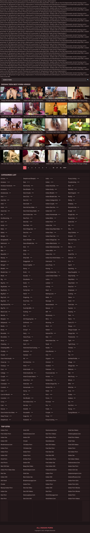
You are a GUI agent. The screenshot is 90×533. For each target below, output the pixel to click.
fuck (26, 304)
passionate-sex (52, 373)
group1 (27, 329)
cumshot (5, 398)
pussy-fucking (52, 419)
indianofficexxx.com (74, 477)
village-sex (73, 365)
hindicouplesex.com (74, 434)
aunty (4, 225)
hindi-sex (28, 383)
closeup (5, 365)
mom (49, 326)
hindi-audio (28, 369)
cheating (5, 344)
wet (71, 373)
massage (50, 301)
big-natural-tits (7, 304)
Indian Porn (4, 430)
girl (26, 315)
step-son (72, 286)
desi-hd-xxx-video (30, 207)
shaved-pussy (74, 239)
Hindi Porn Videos (73, 437)
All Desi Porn (27, 459)
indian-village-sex (53, 239)
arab (4, 203)
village (72, 362)
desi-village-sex (30, 229)
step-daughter (74, 272)
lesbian (49, 283)
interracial (51, 261)
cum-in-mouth (7, 394)
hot (26, 394)
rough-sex (73, 214)
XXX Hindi (4, 480)
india (49, 178)
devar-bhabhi (29, 239)
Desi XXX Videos (28, 491)
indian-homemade (53, 214)
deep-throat (6, 416)
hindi (26, 365)
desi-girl (27, 200)
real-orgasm (74, 193)
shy (70, 243)
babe (4, 229)
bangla (5, 236)
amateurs (5, 189)
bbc (3, 247)
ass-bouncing (6, 218)
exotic (26, 283)
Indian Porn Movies (74, 488)
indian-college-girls (53, 200)
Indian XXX (4, 441)
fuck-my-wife (29, 308)
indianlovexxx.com (29, 434)
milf (49, 311)
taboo (71, 297)
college (5, 373)
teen (71, 315)
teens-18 (72, 322)
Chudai (25, 441)
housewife (28, 412)
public (49, 409)
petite (49, 391)
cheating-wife (6, 347)
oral (48, 355)
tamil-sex (73, 304)
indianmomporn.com (74, 473)
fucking (27, 311)
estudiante (28, 279)
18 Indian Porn (27, 444)
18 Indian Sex (27, 448)
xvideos (72, 398)
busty (4, 340)
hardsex (27, 355)
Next (64, 167)
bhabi (4, 275)
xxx (71, 401)
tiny (71, 351)
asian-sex (5, 211)
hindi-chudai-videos (31, 376)
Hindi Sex (26, 473)
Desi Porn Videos (51, 434)
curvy (4, 401)
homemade (28, 387)
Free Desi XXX (50, 455)
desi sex (3, 473)
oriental (50, 362)
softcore (72, 257)
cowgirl (5, 380)
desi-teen (28, 225)
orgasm (50, 358)
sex (71, 225)
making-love (51, 293)
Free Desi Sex (50, 452)
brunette (5, 333)
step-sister (73, 283)
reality (71, 196)
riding (71, 200)
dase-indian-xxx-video (9, 412)
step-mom (73, 279)
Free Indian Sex (50, 462)
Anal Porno (4, 462)
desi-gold (27, 203)
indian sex (4, 491)
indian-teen (51, 232)
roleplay (72, 203)
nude (49, 344)
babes (4, 232)
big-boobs (6, 286)
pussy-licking (74, 178)
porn (49, 394)
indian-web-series (53, 243)
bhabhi (5, 268)
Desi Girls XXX (27, 498)
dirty (26, 254)
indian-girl (51, 211)
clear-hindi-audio (8, 358)
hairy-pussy (28, 337)
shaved (72, 236)
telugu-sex (73, 333)
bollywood (6, 322)
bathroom (5, 243)
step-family (73, 275)
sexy (71, 229)
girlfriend (28, 322)
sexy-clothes (73, 232)
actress (4, 178)
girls (26, 326)
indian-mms (51, 218)
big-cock (5, 297)
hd (26, 358)
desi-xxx (27, 232)
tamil (71, 301)
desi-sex (28, 221)
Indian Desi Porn (73, 466)
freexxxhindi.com (51, 470)
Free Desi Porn (50, 448)
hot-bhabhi (28, 398)
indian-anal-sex (52, 185)
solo (71, 261)
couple (5, 376)
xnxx (71, 391)
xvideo (72, 394)
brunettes (5, 337)
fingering (28, 297)
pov (48, 405)
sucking (72, 293)
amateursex (6, 193)
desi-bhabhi (28, 189)
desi (26, 182)
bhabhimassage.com (29, 480)
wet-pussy (73, 376)
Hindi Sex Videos (73, 430)
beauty (4, 257)
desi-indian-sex (30, 214)
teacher (72, 308)
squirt (71, 265)
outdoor (50, 365)
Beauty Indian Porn (7, 488)
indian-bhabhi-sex (53, 196)
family (27, 286)
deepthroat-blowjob (31, 178)
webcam (72, 369)
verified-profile (74, 358)
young (72, 409)
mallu (49, 297)
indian (50, 182)
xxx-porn (72, 405)
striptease (72, 290)
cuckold (5, 387)
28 (60, 167)
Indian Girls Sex (73, 470)
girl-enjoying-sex (30, 319)
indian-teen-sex (52, 236)
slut (71, 250)
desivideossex (50, 441)
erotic (26, 272)
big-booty (5, 290)
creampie (5, 383)
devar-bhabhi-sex (30, 243)
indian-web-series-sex (54, 247)
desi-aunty (28, 185)
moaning (50, 322)
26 (53, 167)
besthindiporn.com (29, 470)
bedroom (5, 261)
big (4, 279)
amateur (5, 182)
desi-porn (28, 218)
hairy (26, 333)
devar (26, 236)
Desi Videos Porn (51, 437)
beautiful (5, 254)
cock (4, 369)
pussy (49, 416)
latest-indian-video (53, 275)
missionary (50, 315)
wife (71, 383)
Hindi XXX (26, 430)
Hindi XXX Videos (73, 444)
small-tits (72, 254)
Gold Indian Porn (51, 480)
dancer (4, 409)
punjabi (49, 412)
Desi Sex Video (27, 488)
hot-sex (27, 405)
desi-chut (28, 196)
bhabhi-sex (6, 272)
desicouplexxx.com (29, 495)
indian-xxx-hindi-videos (55, 257)
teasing (72, 311)
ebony (26, 268)
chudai (5, 355)
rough (72, 211)
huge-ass (27, 416)
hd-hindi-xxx (29, 362)
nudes (49, 347)
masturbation (52, 304)
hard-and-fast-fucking (31, 347)
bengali (5, 265)
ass (3, 214)
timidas (72, 347)
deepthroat (6, 419)
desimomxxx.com (51, 430)
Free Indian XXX (50, 466)
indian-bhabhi (52, 193)
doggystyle (28, 261)
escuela (27, 275)
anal (4, 196)
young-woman (74, 412)
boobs (4, 326)
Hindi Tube (71, 441)
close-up (5, 362)
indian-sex (51, 225)
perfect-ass (51, 380)
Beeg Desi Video (28, 466)
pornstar (50, 401)
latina (49, 279)
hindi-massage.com (52, 495)
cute (4, 405)
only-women (51, 351)
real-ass (72, 189)
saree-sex (72, 221)
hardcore (28, 351)
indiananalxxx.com (74, 462)
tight (71, 340)
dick (26, 247)
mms (49, 319)
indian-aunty (51, 189)
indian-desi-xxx (52, 207)
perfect (50, 376)
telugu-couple (74, 329)
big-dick (5, 301)
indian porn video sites (8, 470)
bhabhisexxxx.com (6, 444)
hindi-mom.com (51, 498)
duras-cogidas (29, 265)
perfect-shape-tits (53, 383)
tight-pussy (73, 344)
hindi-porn (28, 380)
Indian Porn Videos (74, 498)
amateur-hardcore (8, 185)
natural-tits (51, 333)
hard (26, 344)
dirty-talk (28, 257)
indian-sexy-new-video (54, 229)
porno (49, 398)
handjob (27, 340)
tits (71, 355)
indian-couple (52, 203)
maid (49, 290)
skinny (72, 247)
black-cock (5, 311)
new (49, 337)
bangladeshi (6, 239)
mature (50, 308)
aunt (4, 221)
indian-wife (51, 250)
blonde (4, 315)
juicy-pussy (50, 265)
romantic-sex (74, 207)
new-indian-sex (52, 340)
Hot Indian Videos (73, 459)
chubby (4, 351)
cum (4, 391)
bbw (3, 250)
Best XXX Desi (5, 466)
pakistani (50, 369)
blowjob (5, 319)
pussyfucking (74, 182)
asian (4, 207)
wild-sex (72, 387)
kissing (49, 268)
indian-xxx (51, 254)
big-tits (5, 308)
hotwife (27, 409)
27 (57, 167)
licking (50, 286)
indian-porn (51, 221)
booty (4, 329)
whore (71, 380)
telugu (72, 326)
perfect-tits (51, 387)
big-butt (5, 293)
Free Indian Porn (6, 434)
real (71, 185)
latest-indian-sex (53, 272)
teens (71, 319)
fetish (26, 293)
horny (27, 391)
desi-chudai (28, 193)
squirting (72, 268)
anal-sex (5, 200)
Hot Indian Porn (73, 452)
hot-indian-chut (29, 401)
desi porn (4, 495)
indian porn (4, 452)
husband (27, 419)
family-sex (28, 290)
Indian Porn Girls (73, 480)
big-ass (5, 283)
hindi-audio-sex (30, 373)
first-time (28, 301)
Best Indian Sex (28, 477)
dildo (26, 250)
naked (49, 329)
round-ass (73, 218)
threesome (73, 337)
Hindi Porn (4, 459)
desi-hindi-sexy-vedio (31, 211)
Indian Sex (4, 437)
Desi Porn (49, 491)
